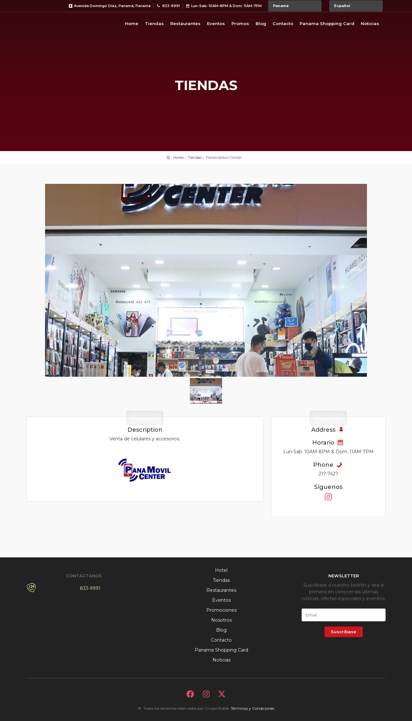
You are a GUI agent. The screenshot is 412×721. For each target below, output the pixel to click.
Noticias (370, 23)
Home (131, 23)
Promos (240, 23)
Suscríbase (343, 631)
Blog (261, 23)
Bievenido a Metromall (52, 22)
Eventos (216, 23)
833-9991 (90, 588)
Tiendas (154, 23)
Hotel (221, 570)
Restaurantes (185, 23)
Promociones (221, 610)
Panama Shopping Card (327, 23)
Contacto (283, 23)
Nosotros (221, 620)
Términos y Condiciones (252, 708)
